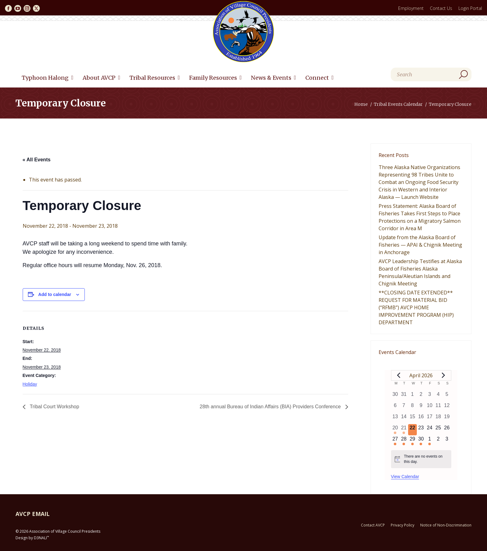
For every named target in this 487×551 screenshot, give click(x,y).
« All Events (37, 159)
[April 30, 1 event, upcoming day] (421, 440)
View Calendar (405, 476)
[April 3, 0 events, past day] (429, 396)
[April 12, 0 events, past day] (447, 407)
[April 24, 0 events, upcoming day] (429, 429)
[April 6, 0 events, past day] (395, 407)
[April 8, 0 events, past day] (412, 407)
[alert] (421, 459)
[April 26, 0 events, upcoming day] (447, 429)
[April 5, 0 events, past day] (447, 396)
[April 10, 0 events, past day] (429, 407)
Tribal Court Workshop (54, 406)
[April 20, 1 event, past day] (395, 429)
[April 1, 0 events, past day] (412, 396)
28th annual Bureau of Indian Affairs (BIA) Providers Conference (271, 406)
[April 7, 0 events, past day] (403, 407)
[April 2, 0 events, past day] (421, 396)
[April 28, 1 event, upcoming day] (403, 440)
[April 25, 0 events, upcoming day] (438, 429)
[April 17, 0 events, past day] (429, 418)
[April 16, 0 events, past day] (421, 418)
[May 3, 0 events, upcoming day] (447, 440)
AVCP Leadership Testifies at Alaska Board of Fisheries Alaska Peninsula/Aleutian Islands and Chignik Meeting (420, 272)
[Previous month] (399, 375)
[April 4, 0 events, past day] (438, 396)
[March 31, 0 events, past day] (403, 396)
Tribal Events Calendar (398, 104)
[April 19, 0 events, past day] (447, 418)
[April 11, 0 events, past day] (438, 407)
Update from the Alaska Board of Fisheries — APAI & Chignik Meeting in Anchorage (420, 245)
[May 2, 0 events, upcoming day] (438, 440)
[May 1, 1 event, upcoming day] (429, 440)
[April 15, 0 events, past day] (412, 418)
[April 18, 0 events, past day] (438, 418)
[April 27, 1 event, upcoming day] (395, 440)
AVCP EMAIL (33, 513)
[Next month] (443, 375)
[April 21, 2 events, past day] (403, 429)
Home (361, 104)
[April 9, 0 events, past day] (421, 407)
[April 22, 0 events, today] (412, 429)
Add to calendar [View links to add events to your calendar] (54, 294)
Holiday (30, 384)
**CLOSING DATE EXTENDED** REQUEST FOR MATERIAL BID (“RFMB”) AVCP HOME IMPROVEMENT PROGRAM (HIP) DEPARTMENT (416, 307)
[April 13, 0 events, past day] (395, 418)
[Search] (431, 74)
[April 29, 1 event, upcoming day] (412, 440)
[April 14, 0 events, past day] (403, 418)
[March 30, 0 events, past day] (395, 396)
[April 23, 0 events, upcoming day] (421, 429)
